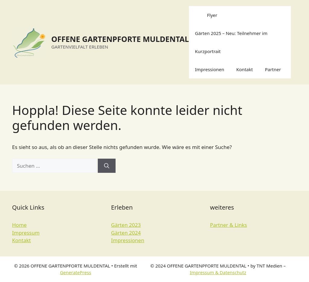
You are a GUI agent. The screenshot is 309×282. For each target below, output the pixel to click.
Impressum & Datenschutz (218, 272)
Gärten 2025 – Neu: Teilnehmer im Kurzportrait (231, 42)
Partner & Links (228, 224)
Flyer (212, 15)
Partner (273, 69)
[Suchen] (107, 166)
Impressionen (209, 69)
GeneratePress (75, 272)
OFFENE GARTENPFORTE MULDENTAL (120, 39)
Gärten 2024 (126, 232)
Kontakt (244, 69)
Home (19, 224)
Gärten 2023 (126, 224)
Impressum (26, 232)
